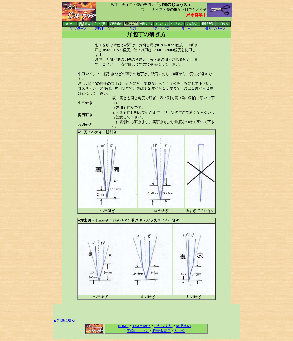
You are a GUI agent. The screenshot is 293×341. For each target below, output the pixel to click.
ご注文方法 (163, 326)
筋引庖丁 (188, 28)
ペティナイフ (160, 28)
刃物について (138, 331)
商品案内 (183, 326)
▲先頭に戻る (64, 320)
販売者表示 (161, 331)
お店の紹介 (141, 326)
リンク (179, 331)
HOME (123, 326)
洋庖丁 (99, 28)
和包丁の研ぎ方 (215, 28)
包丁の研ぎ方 (78, 28)
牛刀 (133, 28)
